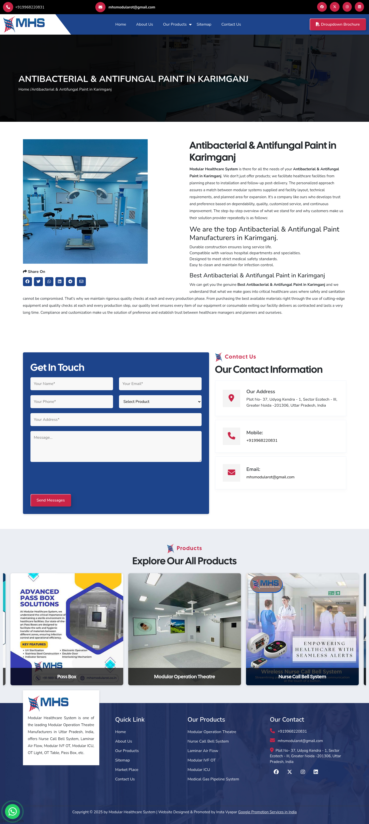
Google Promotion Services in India (267, 812)
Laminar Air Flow (203, 751)
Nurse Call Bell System (208, 741)
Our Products (175, 24)
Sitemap (204, 24)
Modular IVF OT (202, 760)
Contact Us (231, 24)
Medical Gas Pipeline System (213, 779)
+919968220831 (23, 7)
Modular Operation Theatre (212, 732)
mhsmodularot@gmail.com (125, 7)
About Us (144, 24)
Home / (24, 89)
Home (120, 24)
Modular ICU (199, 769)
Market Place (126, 769)
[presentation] (68, 478)
